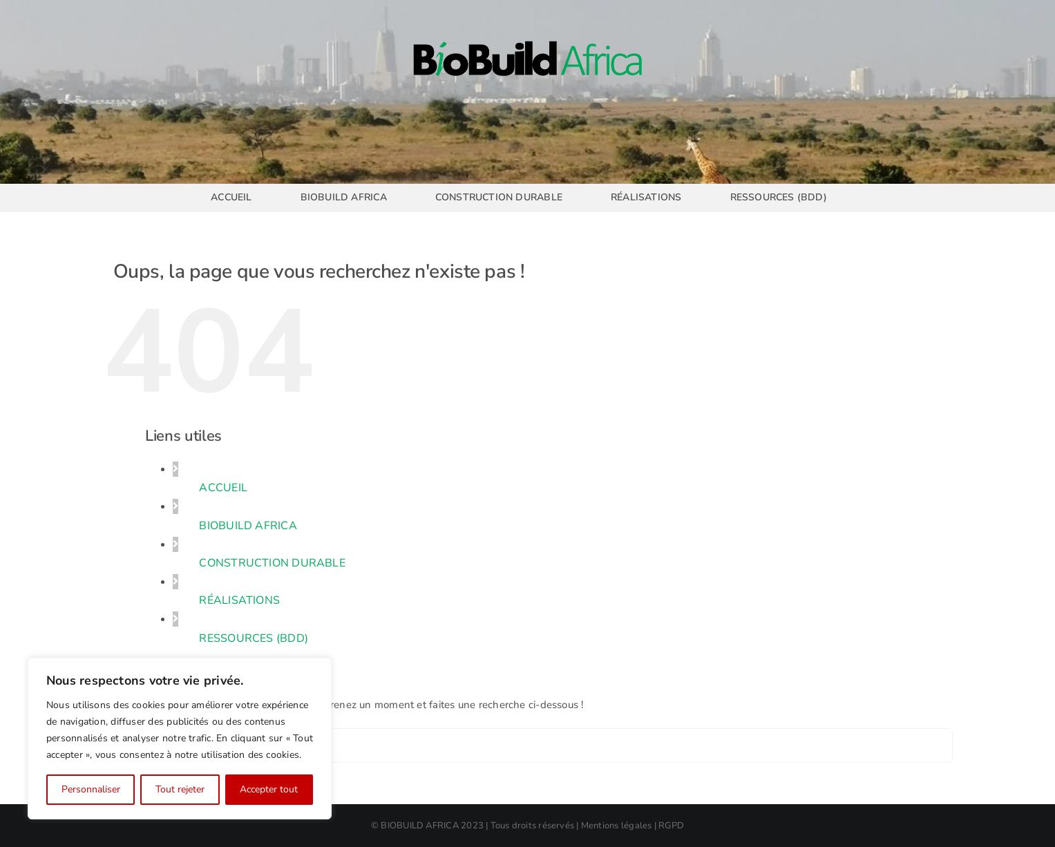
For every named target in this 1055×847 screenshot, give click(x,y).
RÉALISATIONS (239, 600)
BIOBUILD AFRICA (247, 525)
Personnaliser (90, 789)
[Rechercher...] (528, 745)
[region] (180, 738)
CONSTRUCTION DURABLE (272, 563)
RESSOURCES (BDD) (253, 638)
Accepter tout (269, 789)
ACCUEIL (223, 487)
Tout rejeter (180, 789)
